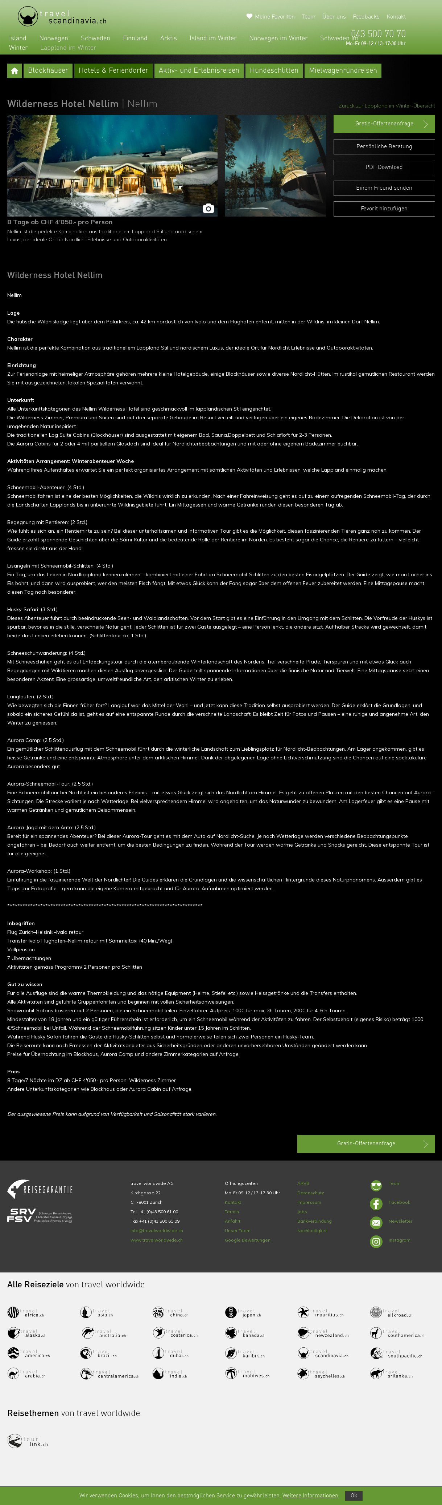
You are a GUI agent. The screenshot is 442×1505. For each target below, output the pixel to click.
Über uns (334, 17)
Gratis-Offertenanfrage (392, 124)
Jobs (302, 1211)
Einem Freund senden (384, 188)
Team (308, 17)
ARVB (303, 1183)
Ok (354, 1496)
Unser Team (238, 1230)
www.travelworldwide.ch (157, 1240)
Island (17, 38)
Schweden (95, 38)
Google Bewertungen (247, 1240)
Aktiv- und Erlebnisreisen (199, 70)
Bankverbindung (314, 1221)
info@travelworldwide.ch (157, 1230)
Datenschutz (310, 1192)
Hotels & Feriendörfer (113, 70)
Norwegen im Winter (278, 38)
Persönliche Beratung (384, 147)
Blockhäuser (48, 70)
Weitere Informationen (310, 1496)
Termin (232, 1211)
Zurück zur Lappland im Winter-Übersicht (387, 105)
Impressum (309, 1202)
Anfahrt (232, 1221)
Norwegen (53, 38)
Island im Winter (213, 38)
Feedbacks (366, 17)
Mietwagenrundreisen (343, 70)
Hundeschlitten (274, 70)
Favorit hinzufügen (384, 209)
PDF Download (384, 167)
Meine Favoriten (275, 17)
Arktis (168, 38)
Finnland (135, 38)
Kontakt (396, 17)
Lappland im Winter (68, 48)
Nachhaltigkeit (312, 1230)
